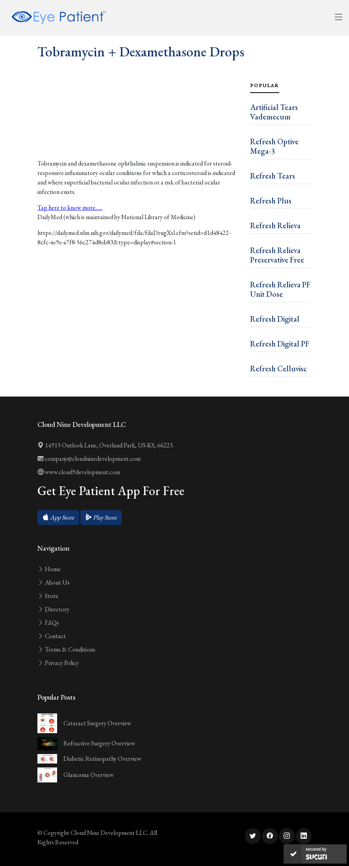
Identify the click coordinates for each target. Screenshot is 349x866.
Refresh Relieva (275, 225)
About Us (53, 582)
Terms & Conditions (66, 649)
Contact (51, 636)
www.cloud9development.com (78, 472)
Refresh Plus (270, 201)
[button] (58, 517)
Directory (53, 609)
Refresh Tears (272, 176)
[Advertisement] (139, 127)
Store (47, 596)
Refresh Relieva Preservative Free (277, 255)
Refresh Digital (274, 319)
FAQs (48, 622)
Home (49, 569)
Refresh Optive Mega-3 (274, 146)
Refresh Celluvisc (278, 368)
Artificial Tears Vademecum (274, 112)
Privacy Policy (58, 663)
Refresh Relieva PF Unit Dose (280, 289)
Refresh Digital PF (279, 344)
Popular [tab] (264, 85)
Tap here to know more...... (69, 207)
